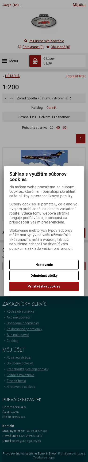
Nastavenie (44, 265)
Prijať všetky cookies (44, 286)
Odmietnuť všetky (44, 275)
